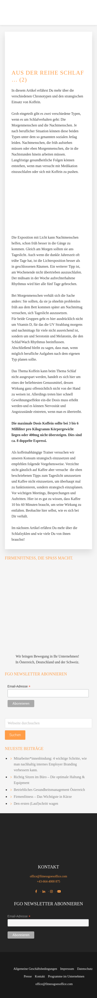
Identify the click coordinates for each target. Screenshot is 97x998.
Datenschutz (85, 969)
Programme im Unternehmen (66, 976)
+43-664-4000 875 (48, 881)
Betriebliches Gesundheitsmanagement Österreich (49, 790)
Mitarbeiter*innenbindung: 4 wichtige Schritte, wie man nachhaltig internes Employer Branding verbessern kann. (50, 764)
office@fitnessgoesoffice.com (48, 876)
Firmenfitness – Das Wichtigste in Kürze (43, 796)
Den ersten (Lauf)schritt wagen (36, 803)
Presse (28, 976)
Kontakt (40, 976)
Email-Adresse (19, 686)
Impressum (67, 969)
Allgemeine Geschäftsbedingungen (35, 969)
